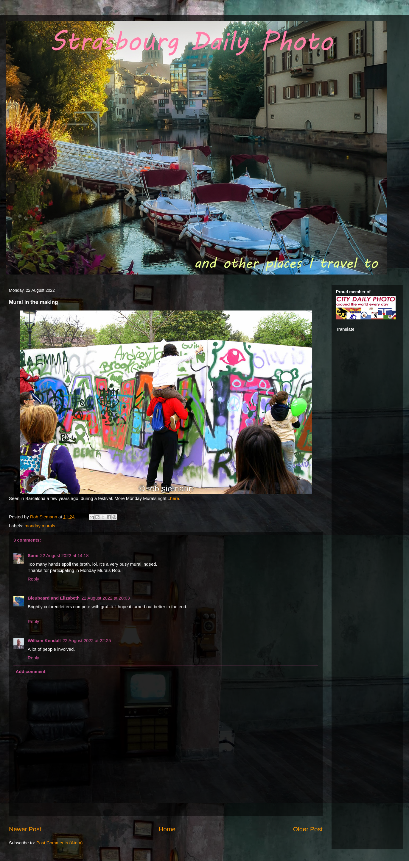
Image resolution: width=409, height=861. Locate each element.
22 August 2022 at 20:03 (105, 597)
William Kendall (44, 640)
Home (167, 829)
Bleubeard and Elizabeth (54, 597)
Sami (33, 555)
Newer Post (25, 829)
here (174, 498)
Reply (33, 578)
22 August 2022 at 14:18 (64, 555)
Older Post (308, 829)
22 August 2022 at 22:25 (87, 640)
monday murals (40, 525)
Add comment (31, 671)
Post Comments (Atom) (59, 842)
